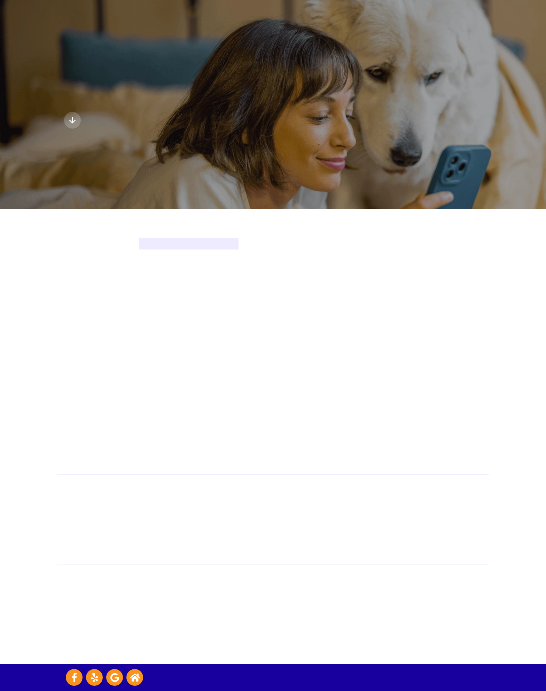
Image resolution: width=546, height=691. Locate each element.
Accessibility (255, 677)
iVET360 (471, 677)
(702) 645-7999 (313, 338)
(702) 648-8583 (313, 429)
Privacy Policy (220, 677)
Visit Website (310, 356)
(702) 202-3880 (314, 519)
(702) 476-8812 (313, 610)
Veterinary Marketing (404, 677)
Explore (86, 120)
